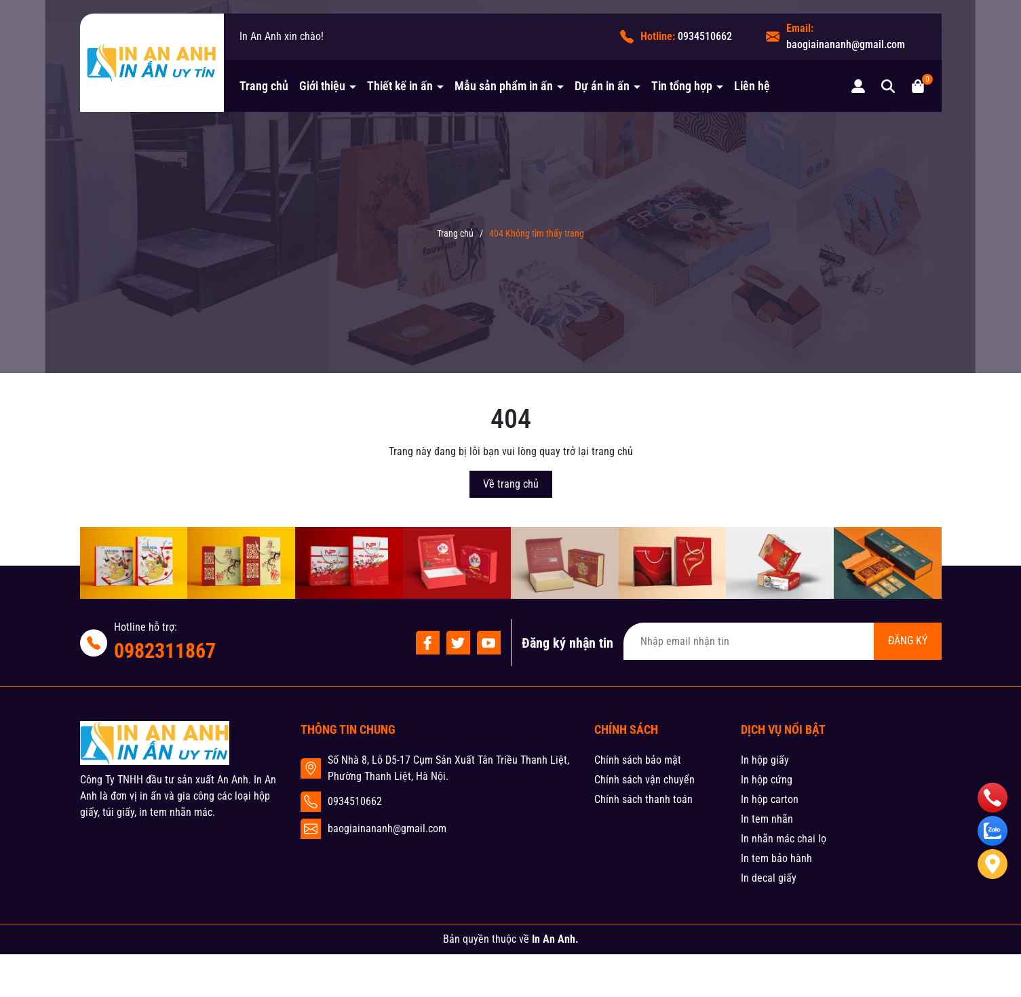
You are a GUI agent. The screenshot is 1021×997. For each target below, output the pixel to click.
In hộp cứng (766, 779)
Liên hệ (752, 86)
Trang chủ (263, 86)
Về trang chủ (511, 483)
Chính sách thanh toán (643, 799)
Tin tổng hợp (683, 86)
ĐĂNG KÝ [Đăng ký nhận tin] (907, 640)
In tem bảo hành (776, 858)
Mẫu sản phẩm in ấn (505, 86)
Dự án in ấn (603, 86)
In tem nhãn (767, 819)
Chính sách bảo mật (637, 760)
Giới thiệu (323, 86)
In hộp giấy (765, 760)
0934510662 (705, 36)
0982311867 (165, 651)
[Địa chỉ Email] (782, 641)
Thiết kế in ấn (401, 86)
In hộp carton (769, 799)
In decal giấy (768, 878)
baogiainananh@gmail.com (845, 44)
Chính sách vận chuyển (644, 779)
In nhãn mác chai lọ (783, 838)
